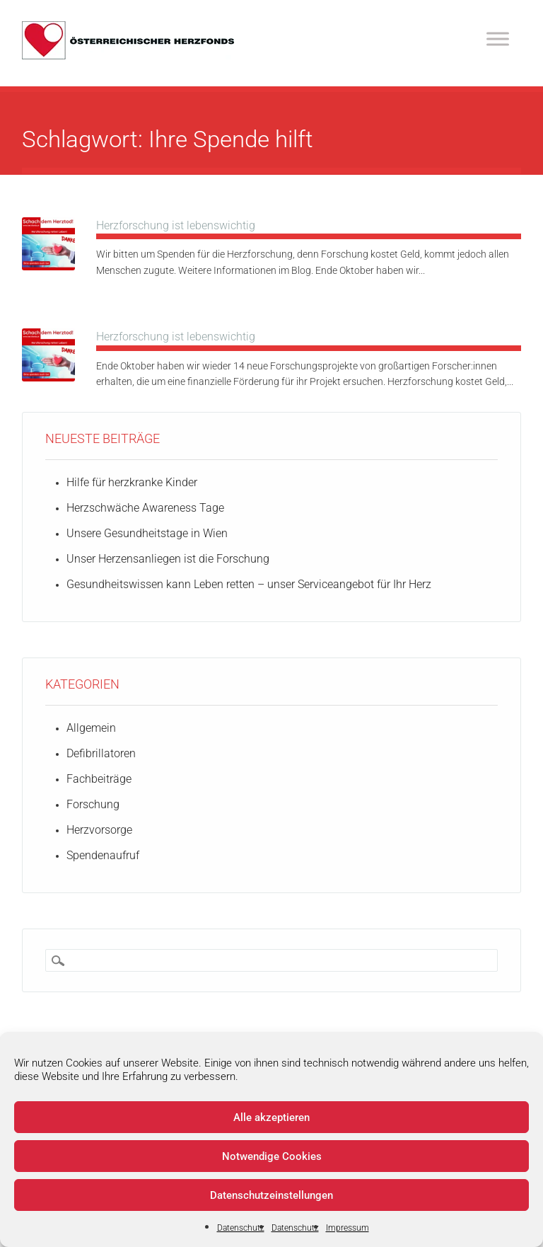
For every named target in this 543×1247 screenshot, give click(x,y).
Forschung (92, 804)
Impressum (347, 1228)
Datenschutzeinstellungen (271, 1195)
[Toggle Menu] (497, 38)
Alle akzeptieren (271, 1117)
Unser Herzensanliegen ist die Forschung (167, 558)
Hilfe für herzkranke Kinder (131, 482)
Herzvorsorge (99, 830)
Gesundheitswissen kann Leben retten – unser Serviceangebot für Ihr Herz (248, 584)
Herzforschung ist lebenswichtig (175, 225)
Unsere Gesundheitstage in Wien (147, 533)
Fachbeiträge (99, 779)
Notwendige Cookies (272, 1156)
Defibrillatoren (101, 753)
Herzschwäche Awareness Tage (145, 508)
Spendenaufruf (102, 855)
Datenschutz (240, 1228)
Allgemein (91, 728)
